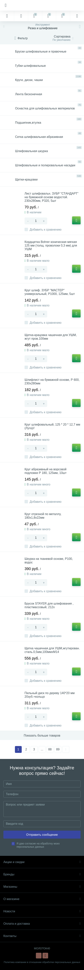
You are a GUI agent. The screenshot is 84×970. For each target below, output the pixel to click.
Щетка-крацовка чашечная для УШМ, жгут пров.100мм (51, 336)
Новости (42, 911)
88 (50, 749)
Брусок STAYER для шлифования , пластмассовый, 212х (49, 605)
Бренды (42, 874)
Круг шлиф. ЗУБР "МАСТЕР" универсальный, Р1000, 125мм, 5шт (50, 292)
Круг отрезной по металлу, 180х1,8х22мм (43, 515)
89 (58, 749)
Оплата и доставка (42, 923)
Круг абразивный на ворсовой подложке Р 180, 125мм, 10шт (45, 471)
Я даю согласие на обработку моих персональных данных (38, 845)
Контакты (42, 936)
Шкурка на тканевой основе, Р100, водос (49, 560)
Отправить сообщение (42, 834)
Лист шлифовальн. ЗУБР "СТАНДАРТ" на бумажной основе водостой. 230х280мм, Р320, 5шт (51, 197)
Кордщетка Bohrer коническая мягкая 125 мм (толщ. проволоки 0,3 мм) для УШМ (51, 245)
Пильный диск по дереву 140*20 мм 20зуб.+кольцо (50, 694)
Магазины (42, 886)
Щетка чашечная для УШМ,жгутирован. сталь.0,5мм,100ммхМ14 (52, 650)
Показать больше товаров (42, 735)
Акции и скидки (42, 862)
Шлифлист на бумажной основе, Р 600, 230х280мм (52, 381)
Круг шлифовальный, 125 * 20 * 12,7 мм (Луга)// (52, 426)
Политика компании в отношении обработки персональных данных (42, 962)
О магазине (42, 899)
